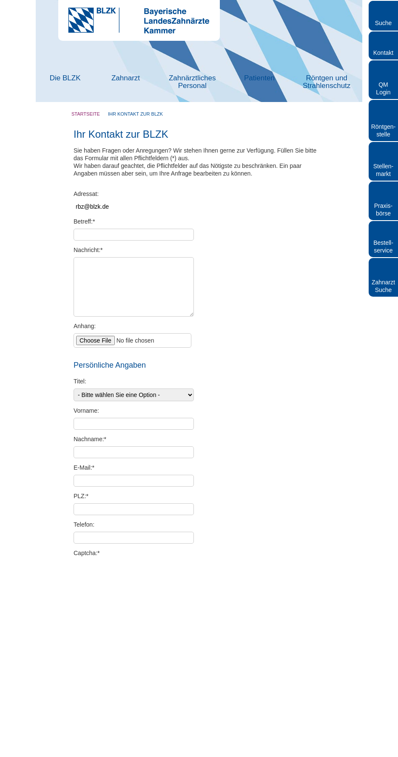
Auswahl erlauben (199, 467)
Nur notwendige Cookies (74, 467)
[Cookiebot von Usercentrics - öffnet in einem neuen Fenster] (347, 285)
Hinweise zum (109, 603)
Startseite (85, 113)
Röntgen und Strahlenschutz (326, 82)
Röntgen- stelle (383, 130)
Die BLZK (65, 78)
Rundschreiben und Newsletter (163, 753)
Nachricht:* (88, 250)
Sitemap (298, 753)
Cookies (322, 753)
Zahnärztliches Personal (192, 82)
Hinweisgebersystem (260, 753)
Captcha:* (87, 553)
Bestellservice (383, 246)
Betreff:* (84, 221)
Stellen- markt (383, 170)
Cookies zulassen (323, 467)
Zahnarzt (125, 78)
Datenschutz (128, 603)
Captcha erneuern (159, 574)
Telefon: (84, 524)
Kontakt (383, 52)
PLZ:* (81, 496)
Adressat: (86, 193)
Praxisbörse (383, 209)
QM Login (383, 88)
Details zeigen (345, 441)
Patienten (259, 78)
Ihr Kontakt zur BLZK (135, 113)
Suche (383, 23)
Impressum (110, 753)
